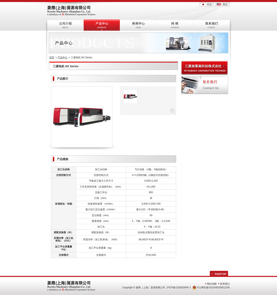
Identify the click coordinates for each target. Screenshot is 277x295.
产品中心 (62, 57)
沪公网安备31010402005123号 (211, 287)
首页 (51, 57)
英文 (225, 4)
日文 (209, 4)
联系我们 (225, 283)
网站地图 (212, 283)
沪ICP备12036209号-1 (179, 287)
